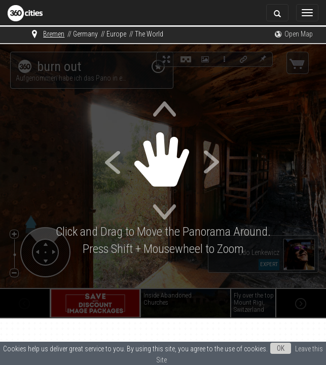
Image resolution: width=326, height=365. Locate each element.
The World (149, 34)
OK (280, 348)
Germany (85, 34)
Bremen (53, 34)
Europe (116, 34)
